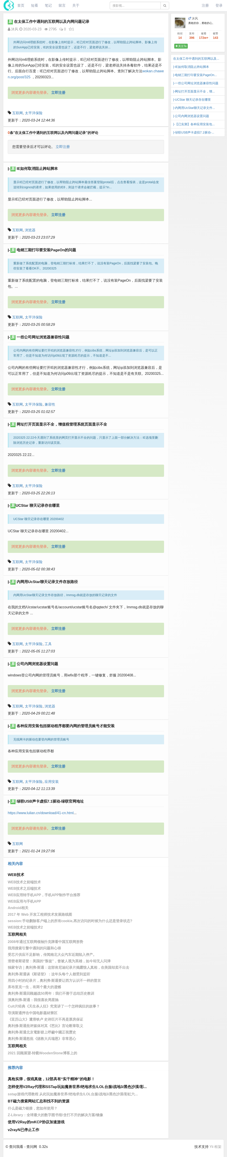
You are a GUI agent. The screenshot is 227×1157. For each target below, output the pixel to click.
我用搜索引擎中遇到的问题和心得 (34, 948)
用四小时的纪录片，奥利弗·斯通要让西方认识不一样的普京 (54, 980)
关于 (75, 5)
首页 (20, 5)
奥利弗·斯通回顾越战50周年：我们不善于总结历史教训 (51, 993)
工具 (48, 644)
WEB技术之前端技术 (24, 882)
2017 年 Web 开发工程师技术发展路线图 (40, 914)
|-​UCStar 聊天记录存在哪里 (192, 99)
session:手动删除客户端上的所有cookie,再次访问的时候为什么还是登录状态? (70, 921)
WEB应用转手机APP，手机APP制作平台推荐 (44, 895)
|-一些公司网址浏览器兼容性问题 (195, 83)
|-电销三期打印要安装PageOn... (195, 75)
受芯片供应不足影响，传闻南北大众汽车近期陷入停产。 (52, 955)
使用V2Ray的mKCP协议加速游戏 (36, 1122)
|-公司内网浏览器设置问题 (191, 116)
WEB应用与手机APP (24, 901)
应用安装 (52, 782)
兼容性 (50, 404)
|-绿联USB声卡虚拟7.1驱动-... (193, 132)
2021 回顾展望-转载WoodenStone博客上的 (42, 1053)
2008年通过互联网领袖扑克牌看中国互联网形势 (45, 942)
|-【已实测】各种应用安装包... (194, 124)
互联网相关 (17, 934)
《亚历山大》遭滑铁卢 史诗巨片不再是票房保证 (45, 1019)
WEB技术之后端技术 (24, 888)
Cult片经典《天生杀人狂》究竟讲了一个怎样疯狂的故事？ (54, 1006)
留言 (62, 5)
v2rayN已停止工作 (23, 1130)
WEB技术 (16, 875)
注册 (205, 5)
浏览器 (30, 230)
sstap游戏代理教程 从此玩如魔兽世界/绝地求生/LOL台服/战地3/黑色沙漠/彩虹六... (73, 1094)
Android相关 (18, 908)
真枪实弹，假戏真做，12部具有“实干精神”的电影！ (51, 1079)
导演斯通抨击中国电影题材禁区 (32, 1013)
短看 (34, 5)
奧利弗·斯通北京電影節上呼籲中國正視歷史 (42, 1032)
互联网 (17, 113)
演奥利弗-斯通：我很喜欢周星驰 (33, 1000)
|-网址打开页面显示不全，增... (194, 91)
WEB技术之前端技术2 (25, 927)
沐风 (13, 29)
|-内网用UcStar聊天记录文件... (194, 108)
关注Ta (181, 46)
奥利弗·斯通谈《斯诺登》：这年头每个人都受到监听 (49, 974)
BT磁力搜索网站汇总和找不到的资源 (38, 1101)
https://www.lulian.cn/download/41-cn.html (41, 813)
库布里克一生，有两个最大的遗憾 (34, 987)
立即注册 (63, 147)
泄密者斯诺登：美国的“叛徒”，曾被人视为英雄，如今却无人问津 (59, 961)
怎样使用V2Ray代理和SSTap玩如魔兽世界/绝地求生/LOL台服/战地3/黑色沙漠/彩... (77, 1087)
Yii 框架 (215, 1147)
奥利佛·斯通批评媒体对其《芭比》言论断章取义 (45, 1026)
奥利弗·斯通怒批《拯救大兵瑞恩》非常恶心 (42, 1039)
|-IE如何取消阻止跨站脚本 (191, 67)
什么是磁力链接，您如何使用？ (32, 1108)
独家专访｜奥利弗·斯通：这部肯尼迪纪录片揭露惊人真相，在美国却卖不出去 (68, 967)
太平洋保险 (34, 113)
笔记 (48, 5)
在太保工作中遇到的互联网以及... (196, 58)
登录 (219, 5)
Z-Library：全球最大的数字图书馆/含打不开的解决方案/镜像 (55, 1115)
